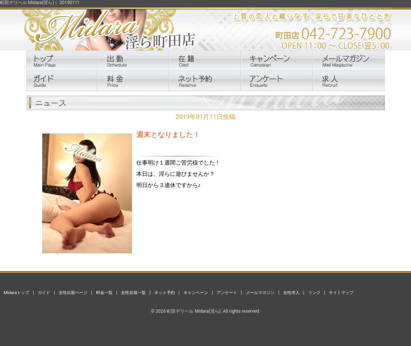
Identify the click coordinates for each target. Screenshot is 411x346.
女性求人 (291, 292)
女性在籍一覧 (133, 292)
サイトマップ (341, 292)
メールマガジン (260, 292)
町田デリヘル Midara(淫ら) (193, 311)
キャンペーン (195, 292)
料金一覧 (104, 292)
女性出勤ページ (73, 292)
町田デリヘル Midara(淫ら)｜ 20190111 (40, 2)
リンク (314, 292)
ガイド (44, 292)
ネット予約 (164, 292)
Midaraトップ (16, 292)
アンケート (227, 292)
